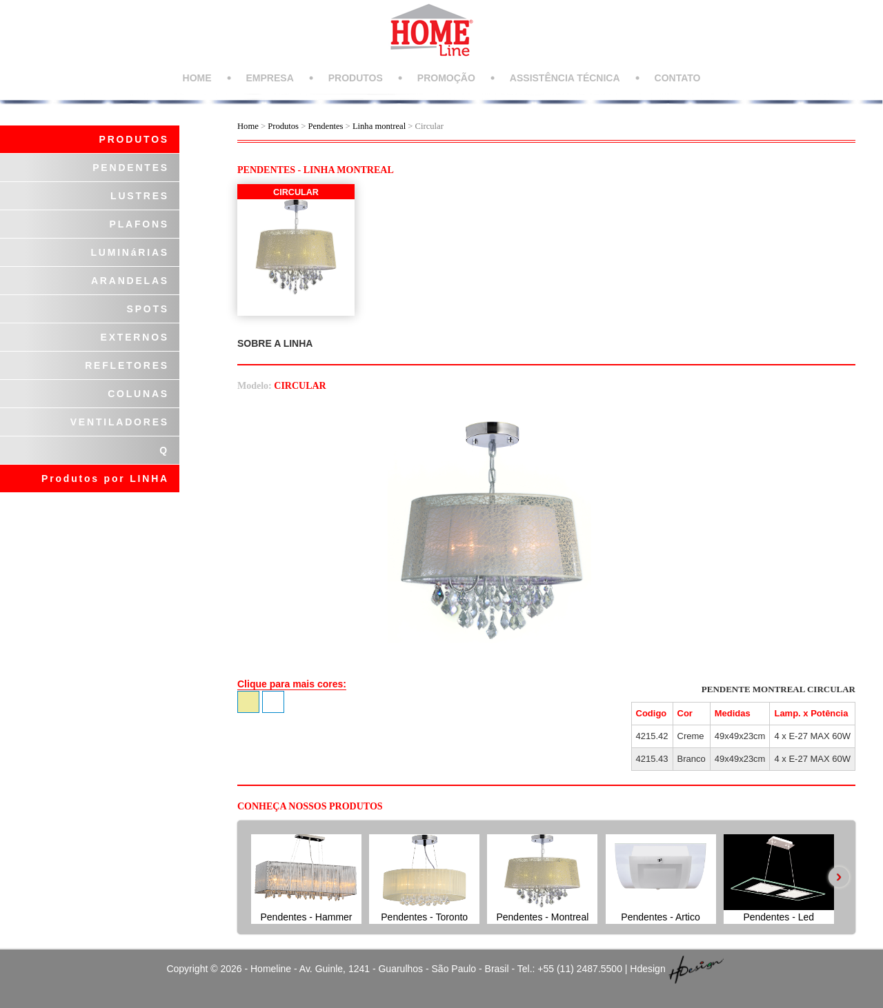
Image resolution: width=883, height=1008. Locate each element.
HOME (197, 77)
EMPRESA (270, 77)
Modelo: (254, 386)
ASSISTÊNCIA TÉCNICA (565, 77)
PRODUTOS (355, 77)
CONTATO (678, 77)
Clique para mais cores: (291, 683)
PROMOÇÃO (446, 77)
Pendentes (325, 126)
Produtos (284, 126)
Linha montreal (379, 126)
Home (248, 126)
